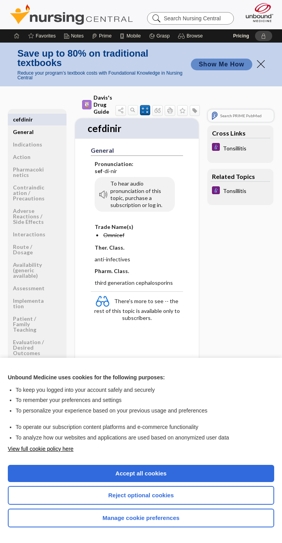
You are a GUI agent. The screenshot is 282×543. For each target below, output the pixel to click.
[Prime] (101, 36)
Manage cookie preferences (141, 517)
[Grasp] (159, 36)
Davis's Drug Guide (97, 104)
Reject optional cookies (141, 495)
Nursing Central (71, 14)
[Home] (17, 36)
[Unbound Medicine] (257, 12)
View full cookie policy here (41, 449)
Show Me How (221, 64)
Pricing (241, 36)
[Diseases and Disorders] (240, 148)
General (23, 119)
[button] (191, 36)
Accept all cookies (141, 473)
